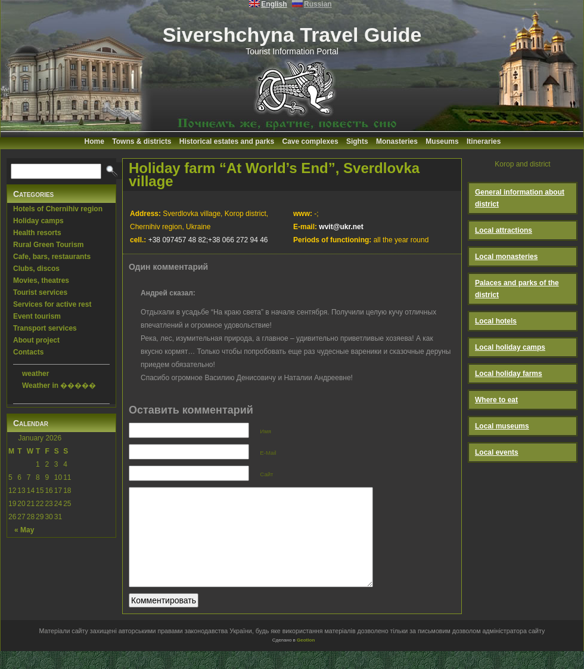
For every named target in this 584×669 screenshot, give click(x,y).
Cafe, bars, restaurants (52, 256)
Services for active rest (52, 304)
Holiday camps (38, 221)
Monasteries (397, 141)
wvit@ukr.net (341, 227)
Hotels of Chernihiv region (57, 209)
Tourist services (40, 292)
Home (94, 141)
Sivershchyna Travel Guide (292, 34)
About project (36, 340)
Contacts (28, 352)
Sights (357, 141)
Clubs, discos (36, 268)
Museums (441, 141)
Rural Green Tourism (48, 245)
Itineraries (484, 141)
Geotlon (306, 658)
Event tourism (37, 316)
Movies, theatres (41, 280)
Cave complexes (310, 141)
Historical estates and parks (226, 141)
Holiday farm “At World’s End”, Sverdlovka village (274, 174)
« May (24, 530)
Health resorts (37, 233)
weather (35, 373)
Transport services (45, 328)
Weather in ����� (59, 385)
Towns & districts (141, 141)
